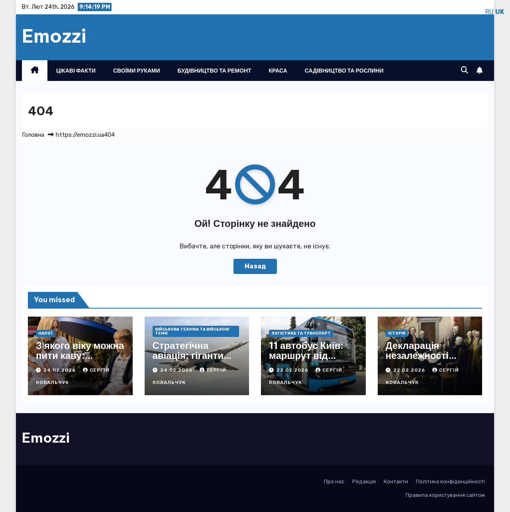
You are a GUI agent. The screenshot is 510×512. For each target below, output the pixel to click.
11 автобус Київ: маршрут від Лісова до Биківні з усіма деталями (310, 360)
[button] (464, 70)
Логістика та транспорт (301, 333)
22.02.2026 (293, 370)
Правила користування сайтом (445, 495)
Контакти (396, 481)
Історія (396, 333)
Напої (45, 333)
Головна (33, 134)
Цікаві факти (76, 70)
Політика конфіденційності (450, 481)
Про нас (334, 481)
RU (489, 12)
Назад (255, 266)
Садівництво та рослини (344, 70)
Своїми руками (136, 70)
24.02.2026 (60, 370)
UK (499, 12)
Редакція (364, 481)
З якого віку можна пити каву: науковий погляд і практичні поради (80, 360)
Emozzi (54, 35)
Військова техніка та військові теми (192, 331)
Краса (278, 70)
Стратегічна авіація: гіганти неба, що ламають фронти (196, 360)
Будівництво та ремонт (214, 70)
